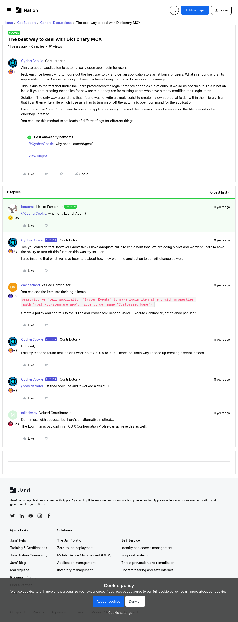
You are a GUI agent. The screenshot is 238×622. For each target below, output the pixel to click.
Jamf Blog (18, 563)
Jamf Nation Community (28, 555)
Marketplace (19, 570)
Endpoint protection (136, 555)
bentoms (28, 207)
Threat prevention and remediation (147, 563)
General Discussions (56, 23)
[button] (9, 11)
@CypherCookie (41, 144)
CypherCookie (32, 61)
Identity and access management (146, 548)
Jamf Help (18, 540)
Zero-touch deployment (75, 548)
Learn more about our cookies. (204, 591)
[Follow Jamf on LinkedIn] (21, 515)
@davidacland (32, 386)
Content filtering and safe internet (147, 570)
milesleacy (29, 413)
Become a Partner (24, 577)
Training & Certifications (28, 548)
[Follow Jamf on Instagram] (39, 515)
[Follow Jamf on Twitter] (12, 516)
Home (8, 23)
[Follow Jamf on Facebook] (48, 515)
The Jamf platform (71, 540)
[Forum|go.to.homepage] (27, 10)
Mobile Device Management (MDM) (84, 555)
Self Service (130, 540)
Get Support (26, 23)
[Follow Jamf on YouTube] (30, 515)
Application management (76, 563)
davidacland (30, 285)
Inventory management (75, 570)
